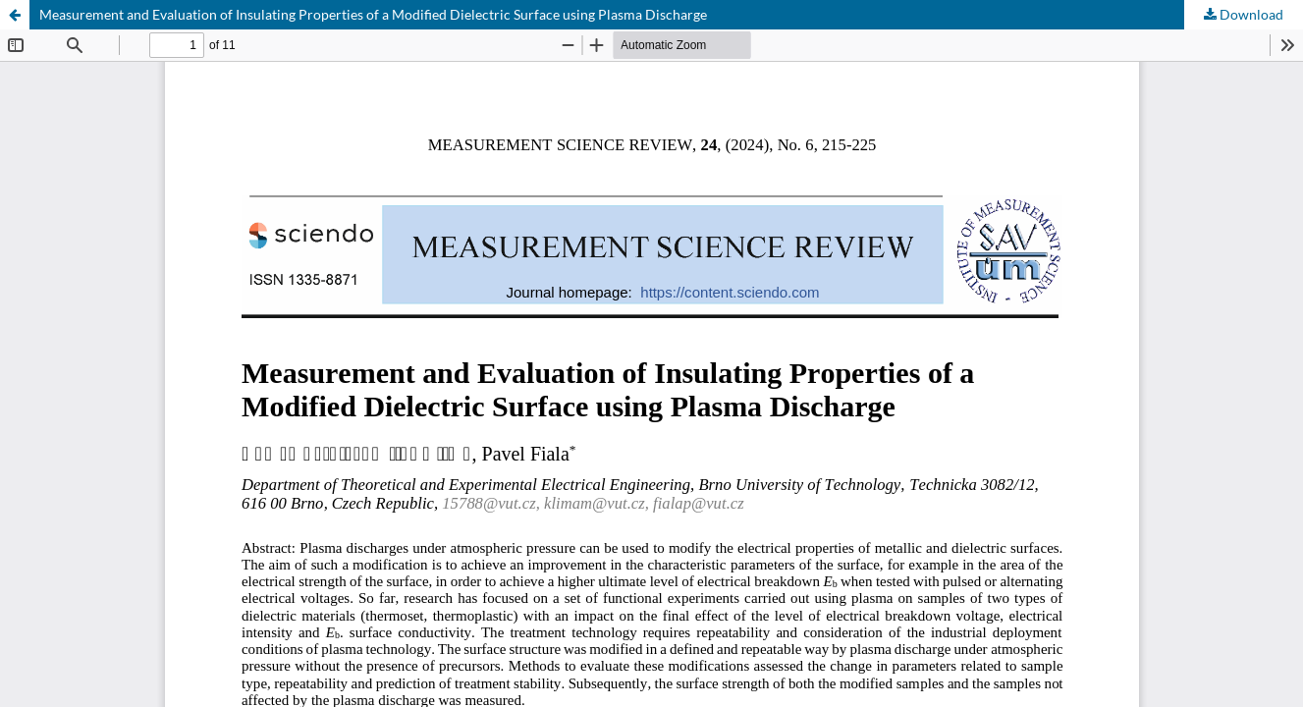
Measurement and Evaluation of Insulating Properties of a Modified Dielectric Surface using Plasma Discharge (373, 14)
